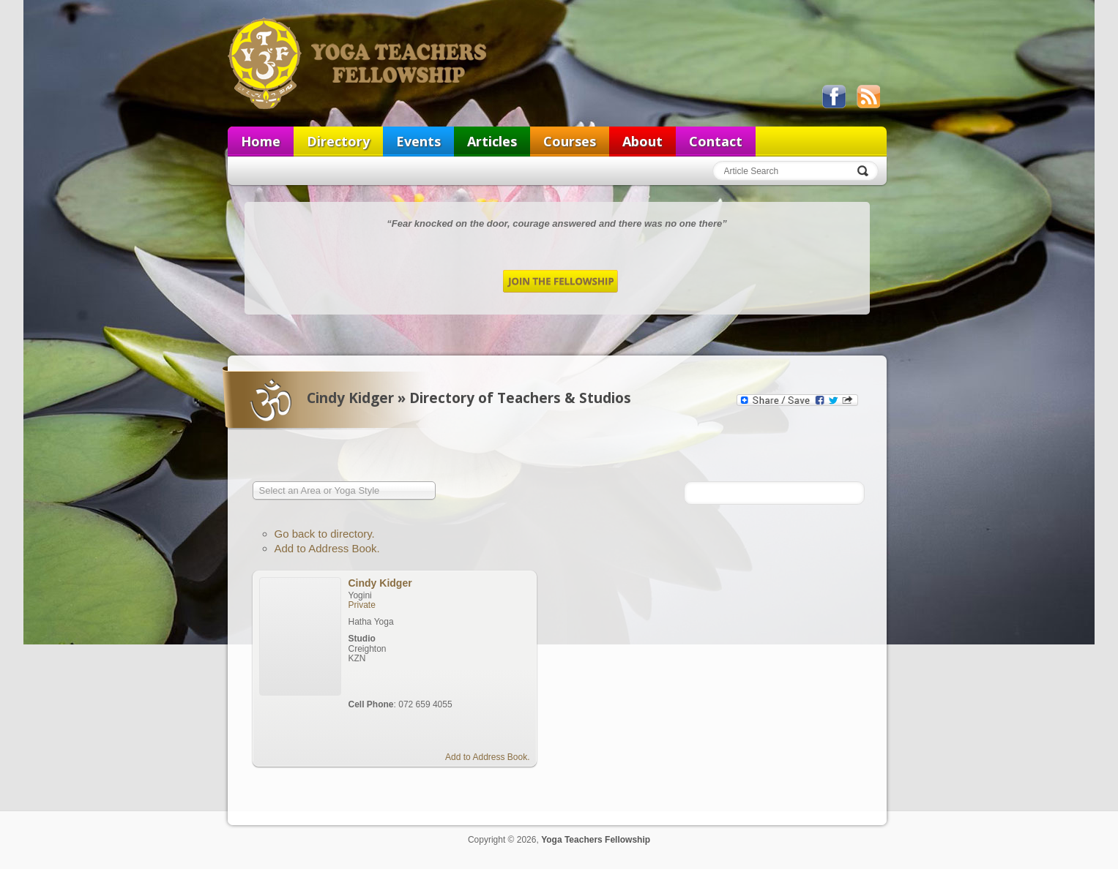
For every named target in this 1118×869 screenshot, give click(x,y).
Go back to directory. (325, 533)
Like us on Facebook (834, 96)
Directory (338, 141)
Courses (569, 141)
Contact (715, 141)
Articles (492, 141)
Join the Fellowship (560, 281)
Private (362, 605)
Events (418, 141)
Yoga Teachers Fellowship (359, 63)
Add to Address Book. (327, 548)
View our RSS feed (868, 96)
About (642, 141)
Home (260, 141)
